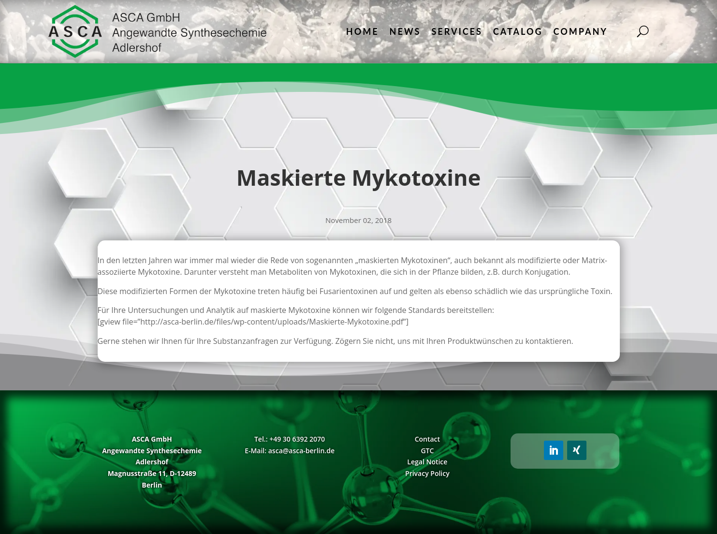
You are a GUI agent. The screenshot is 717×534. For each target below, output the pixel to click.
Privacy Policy (427, 473)
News (405, 31)
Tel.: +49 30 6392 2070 (289, 439)
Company (581, 31)
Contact (427, 439)
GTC (427, 450)
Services (456, 31)
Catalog (518, 31)
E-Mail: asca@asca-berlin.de (290, 450)
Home (362, 31)
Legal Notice (427, 461)
